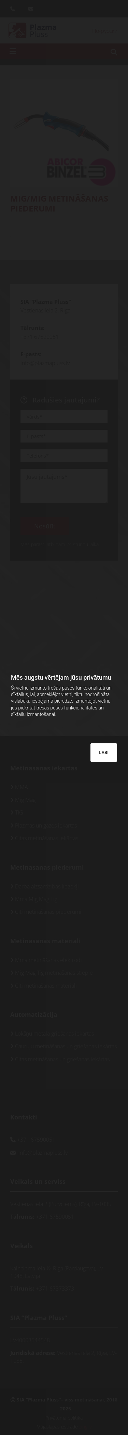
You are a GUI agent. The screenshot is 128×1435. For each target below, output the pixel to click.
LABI (104, 752)
